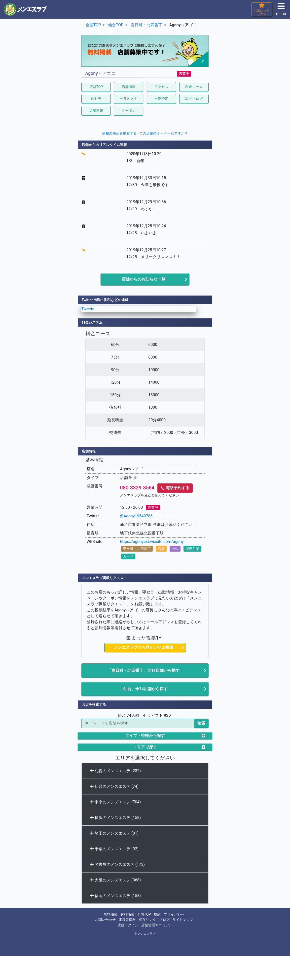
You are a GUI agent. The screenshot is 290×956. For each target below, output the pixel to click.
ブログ (164, 920)
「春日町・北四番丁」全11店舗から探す (144, 670)
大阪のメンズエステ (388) (115, 880)
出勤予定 (161, 99)
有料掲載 (127, 914)
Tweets (87, 309)
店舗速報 (96, 110)
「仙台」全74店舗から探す (143, 688)
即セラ (96, 99)
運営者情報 (127, 920)
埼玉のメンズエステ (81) (114, 833)
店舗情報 (129, 87)
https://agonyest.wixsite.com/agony (151, 541)
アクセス (161, 87)
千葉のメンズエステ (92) (114, 848)
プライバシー (174, 914)
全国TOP (144, 914)
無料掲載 (110, 914)
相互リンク (147, 920)
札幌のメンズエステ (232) (115, 770)
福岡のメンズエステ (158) (115, 895)
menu (281, 10)
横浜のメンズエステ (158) (115, 817)
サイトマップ (182, 920)
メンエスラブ (146, 933)
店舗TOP (96, 87)
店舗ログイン (127, 925)
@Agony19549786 (136, 516)
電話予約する (175, 487)
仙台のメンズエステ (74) (114, 786)
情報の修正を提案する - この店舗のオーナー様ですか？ (145, 133)
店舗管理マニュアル (157, 925)
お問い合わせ (105, 920)
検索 (201, 723)
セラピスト (128, 99)
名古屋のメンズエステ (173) (117, 864)
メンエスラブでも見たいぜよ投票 (143, 647)
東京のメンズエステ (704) (115, 802)
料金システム (92, 322)
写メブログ (194, 99)
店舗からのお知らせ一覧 (143, 279)
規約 (157, 914)
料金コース (194, 87)
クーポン (129, 110)
